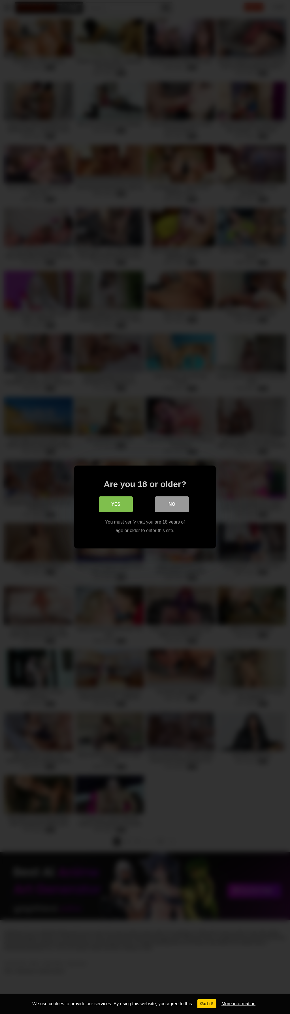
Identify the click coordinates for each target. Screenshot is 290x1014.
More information (238, 1003)
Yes (115, 504)
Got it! (207, 1003)
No (172, 504)
